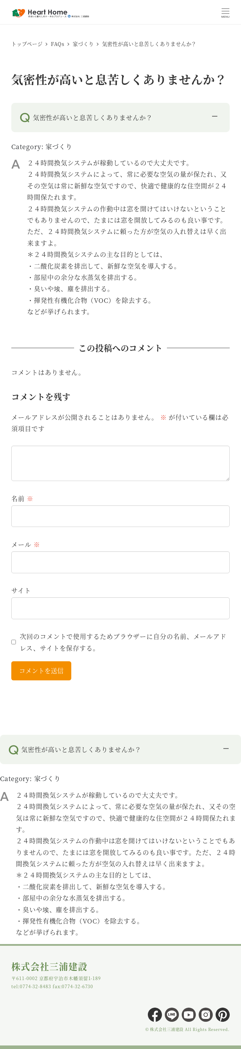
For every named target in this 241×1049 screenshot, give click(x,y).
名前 (22, 498)
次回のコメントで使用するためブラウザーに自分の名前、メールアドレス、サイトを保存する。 (123, 642)
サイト (21, 590)
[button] (120, 116)
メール (25, 544)
